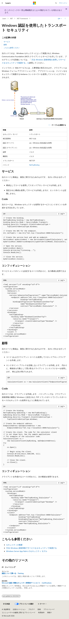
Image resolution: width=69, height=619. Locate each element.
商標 (48, 612)
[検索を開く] (56, 3)
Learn (4, 18)
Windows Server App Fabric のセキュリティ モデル (26, 551)
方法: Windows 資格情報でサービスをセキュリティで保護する (31, 548)
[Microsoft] (34, 3)
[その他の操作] (65, 18)
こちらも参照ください (12, 48)
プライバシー (48, 609)
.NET (11, 18)
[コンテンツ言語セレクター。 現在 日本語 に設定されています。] (6, 604)
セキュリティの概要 (14, 545)
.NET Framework (22, 18)
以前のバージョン (19, 609)
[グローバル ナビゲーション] (2, 3)
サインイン (63, 3)
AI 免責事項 (6, 609)
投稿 (39, 609)
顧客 (5, 45)
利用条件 (41, 612)
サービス (7, 42)
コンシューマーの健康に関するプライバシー (18, 612)
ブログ (30, 609)
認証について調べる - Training (13, 573)
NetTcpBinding (34, 165)
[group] (34, 239)
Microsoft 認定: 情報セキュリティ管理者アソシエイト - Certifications (26, 583)
